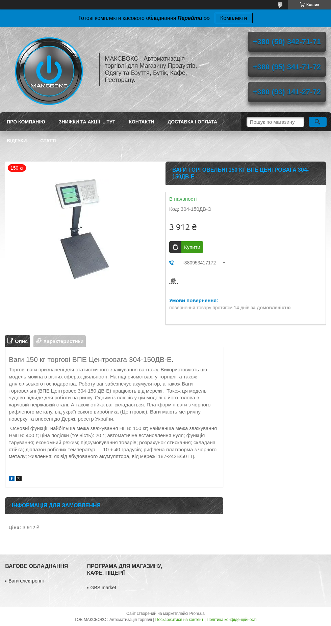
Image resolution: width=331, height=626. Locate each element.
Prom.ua (197, 613)
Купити (192, 247)
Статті (48, 140)
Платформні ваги (167, 404)
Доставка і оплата (192, 121)
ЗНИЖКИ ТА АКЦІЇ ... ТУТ (87, 121)
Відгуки (17, 140)
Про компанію (26, 121)
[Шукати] (318, 122)
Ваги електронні (26, 581)
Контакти (141, 121)
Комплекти (233, 18)
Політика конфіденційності (232, 619)
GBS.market (103, 587)
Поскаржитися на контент (179, 619)
